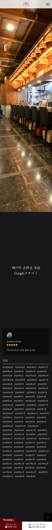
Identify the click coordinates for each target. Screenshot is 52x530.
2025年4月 (30, 371)
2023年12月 (31, 388)
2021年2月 (30, 421)
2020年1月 (7, 438)
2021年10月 (32, 413)
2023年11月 (43, 388)
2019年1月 (7, 451)
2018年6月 (41, 455)
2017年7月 (18, 467)
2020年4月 (19, 434)
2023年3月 (41, 396)
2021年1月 (41, 421)
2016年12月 (19, 472)
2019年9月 (7, 442)
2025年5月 (19, 371)
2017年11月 (31, 463)
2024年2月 (7, 388)
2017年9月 (7, 467)
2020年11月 (20, 426)
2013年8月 (31, 476)
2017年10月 (43, 463)
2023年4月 (30, 396)
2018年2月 (41, 459)
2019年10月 (44, 438)
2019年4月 (19, 446)
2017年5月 (29, 467)
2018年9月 (7, 455)
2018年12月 (19, 451)
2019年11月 (31, 438)
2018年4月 (19, 459)
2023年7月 (42, 392)
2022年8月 (31, 405)
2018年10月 (43, 451)
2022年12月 (30, 400)
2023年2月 (7, 400)
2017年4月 (41, 467)
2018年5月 (7, 459)
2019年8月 (18, 442)
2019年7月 (30, 442)
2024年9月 (20, 379)
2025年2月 (7, 375)
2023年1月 (18, 400)
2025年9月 (20, 367)
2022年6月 (7, 409)
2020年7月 (31, 430)
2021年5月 (41, 417)
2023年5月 (18, 396)
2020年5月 (7, 434)
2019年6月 (41, 442)
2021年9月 (44, 413)
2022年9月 (20, 405)
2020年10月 (33, 426)
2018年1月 (7, 463)
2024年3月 (42, 384)
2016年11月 (31, 472)
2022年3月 (30, 409)
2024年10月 (8, 379)
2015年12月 (8, 476)
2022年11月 (43, 400)
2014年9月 (19, 476)
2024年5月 (19, 384)
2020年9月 (7, 430)
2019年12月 (19, 438)
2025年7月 (43, 367)
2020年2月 (42, 434)
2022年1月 (41, 409)
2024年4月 (31, 384)
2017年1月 (7, 472)
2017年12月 (19, 463)
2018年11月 (31, 451)
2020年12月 (8, 426)
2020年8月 (19, 430)
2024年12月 (31, 375)
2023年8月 (31, 392)
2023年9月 (20, 392)
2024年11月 (43, 375)
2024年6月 (7, 384)
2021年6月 (30, 417)
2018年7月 (30, 455)
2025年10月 (8, 367)
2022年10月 (8, 405)
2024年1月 (19, 388)
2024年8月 (32, 379)
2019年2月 (41, 446)
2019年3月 (30, 446)
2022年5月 (19, 409)
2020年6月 (42, 430)
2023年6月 (7, 396)
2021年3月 (18, 421)
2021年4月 (7, 421)
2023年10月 (8, 392)
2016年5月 (43, 472)
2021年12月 (8, 413)
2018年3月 (30, 459)
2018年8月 (18, 455)
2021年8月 (7, 417)
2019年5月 (7, 446)
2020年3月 (31, 434)
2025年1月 (19, 375)
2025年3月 (42, 371)
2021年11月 (20, 413)
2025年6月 (7, 371)
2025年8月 (31, 367)
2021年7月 (18, 417)
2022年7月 (43, 405)
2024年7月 (43, 379)
